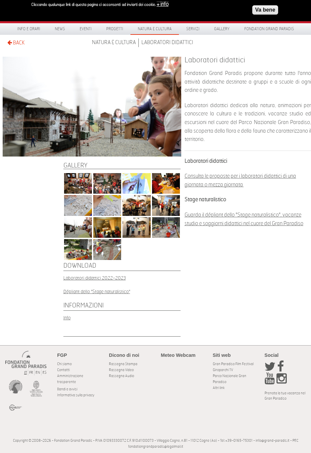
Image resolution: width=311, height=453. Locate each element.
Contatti (63, 370)
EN (38, 372)
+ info (163, 2)
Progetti (114, 29)
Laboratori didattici (167, 42)
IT (25, 372)
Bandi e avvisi (67, 389)
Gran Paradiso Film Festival (233, 364)
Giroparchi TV (223, 370)
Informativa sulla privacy (75, 395)
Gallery (222, 29)
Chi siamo (64, 364)
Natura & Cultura (155, 29)
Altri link (219, 388)
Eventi (86, 29)
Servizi (192, 29)
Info (67, 317)
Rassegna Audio (121, 376)
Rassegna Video (121, 370)
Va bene (265, 8)
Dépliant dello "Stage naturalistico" (96, 291)
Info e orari (28, 29)
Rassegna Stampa (123, 364)
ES (44, 372)
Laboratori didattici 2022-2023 (94, 278)
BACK (16, 42)
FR (31, 372)
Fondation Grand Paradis (269, 29)
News (60, 29)
